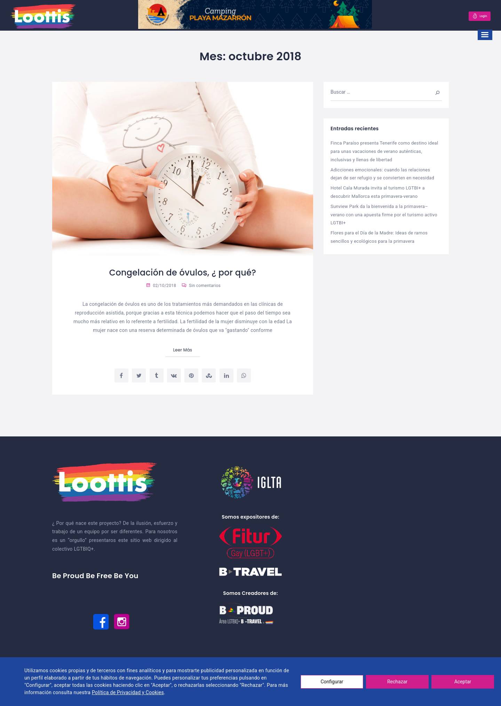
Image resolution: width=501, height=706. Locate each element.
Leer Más (182, 350)
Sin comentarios (201, 285)
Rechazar (397, 681)
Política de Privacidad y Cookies (128, 692)
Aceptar (462, 681)
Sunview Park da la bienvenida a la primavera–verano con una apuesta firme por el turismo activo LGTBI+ (384, 212)
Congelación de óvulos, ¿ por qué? (183, 272)
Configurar (332, 681)
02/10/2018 (161, 285)
